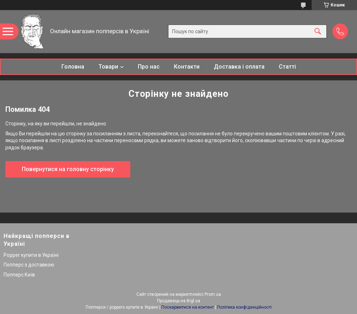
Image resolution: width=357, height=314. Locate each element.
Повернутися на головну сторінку (68, 169)
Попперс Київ (19, 275)
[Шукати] (317, 31)
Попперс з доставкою (29, 265)
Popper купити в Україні (31, 255)
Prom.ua (213, 294)
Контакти (187, 66)
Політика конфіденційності (244, 307)
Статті (287, 66)
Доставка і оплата (239, 66)
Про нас (149, 66)
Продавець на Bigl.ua (178, 300)
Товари (108, 66)
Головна (72, 66)
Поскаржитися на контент (187, 307)
